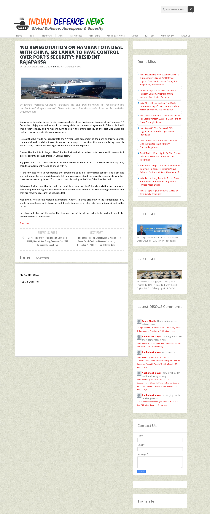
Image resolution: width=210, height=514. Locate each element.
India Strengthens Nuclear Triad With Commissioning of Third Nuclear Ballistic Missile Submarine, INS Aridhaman (159, 106)
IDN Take (149, 35)
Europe (134, 35)
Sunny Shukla (149, 321)
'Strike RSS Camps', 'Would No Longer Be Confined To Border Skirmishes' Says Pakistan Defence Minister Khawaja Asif (160, 169)
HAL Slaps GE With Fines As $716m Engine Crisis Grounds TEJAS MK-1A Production (157, 131)
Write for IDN (167, 35)
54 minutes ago (158, 346)
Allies (61, 35)
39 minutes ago (168, 331)
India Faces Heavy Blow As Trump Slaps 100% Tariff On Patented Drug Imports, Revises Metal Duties (159, 181)
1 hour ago (162, 405)
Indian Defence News (69, 66)
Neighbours (46, 35)
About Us (185, 35)
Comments (42, 257)
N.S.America (76, 35)
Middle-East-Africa (116, 35)
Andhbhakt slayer (151, 336)
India (31, 35)
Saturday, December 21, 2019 (36, 66)
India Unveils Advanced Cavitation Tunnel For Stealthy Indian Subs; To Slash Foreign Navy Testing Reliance (160, 119)
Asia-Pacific (94, 35)
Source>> (24, 223)
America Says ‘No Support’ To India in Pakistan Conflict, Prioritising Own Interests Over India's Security (158, 94)
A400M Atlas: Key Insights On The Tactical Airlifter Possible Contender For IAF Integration (160, 156)
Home (19, 35)
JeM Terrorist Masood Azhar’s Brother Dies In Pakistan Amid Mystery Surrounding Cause (158, 144)
